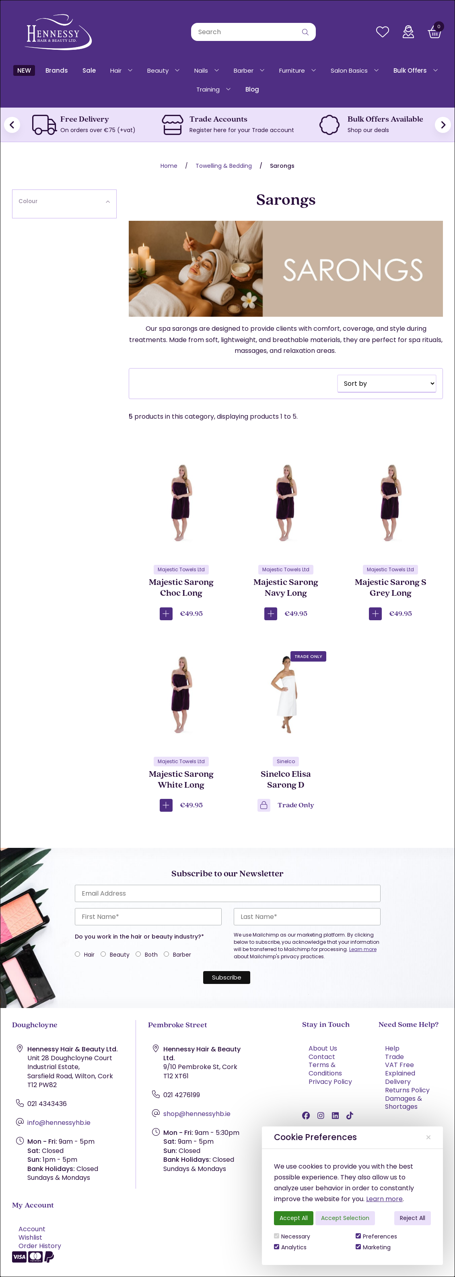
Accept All (294, 1218)
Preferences (376, 1236)
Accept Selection (345, 1218)
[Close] (428, 1137)
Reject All (412, 1218)
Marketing (373, 1247)
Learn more (384, 1199)
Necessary (292, 1236)
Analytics (290, 1247)
